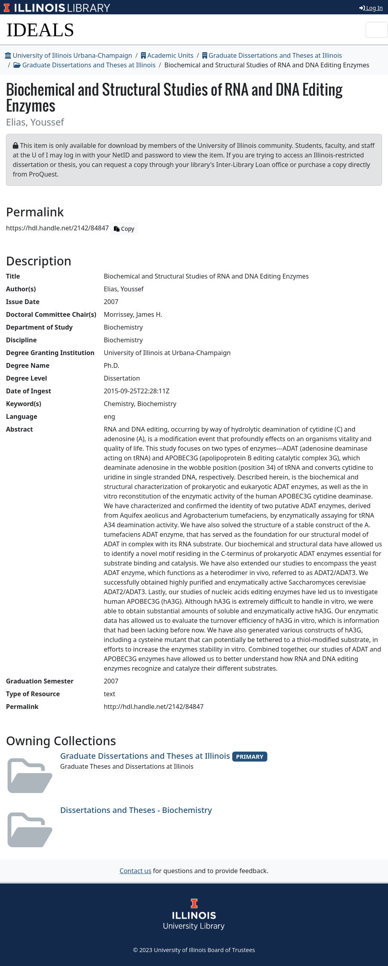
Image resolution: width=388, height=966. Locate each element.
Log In (371, 8)
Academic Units (167, 55)
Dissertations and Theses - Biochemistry (136, 810)
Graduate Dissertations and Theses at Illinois (272, 55)
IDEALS (40, 29)
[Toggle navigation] (377, 30)
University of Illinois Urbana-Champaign (68, 55)
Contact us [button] (135, 870)
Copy (124, 228)
